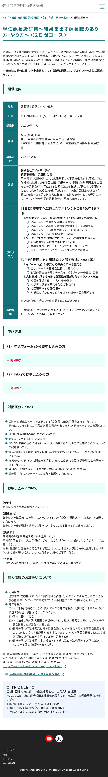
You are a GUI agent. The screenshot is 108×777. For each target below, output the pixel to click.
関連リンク (8, 754)
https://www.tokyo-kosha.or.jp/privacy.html (34, 666)
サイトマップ (8, 750)
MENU (102, 6)
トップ (6, 17)
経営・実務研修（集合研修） (26, 17)
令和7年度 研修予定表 (55, 17)
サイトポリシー (9, 758)
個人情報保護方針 (11, 763)
